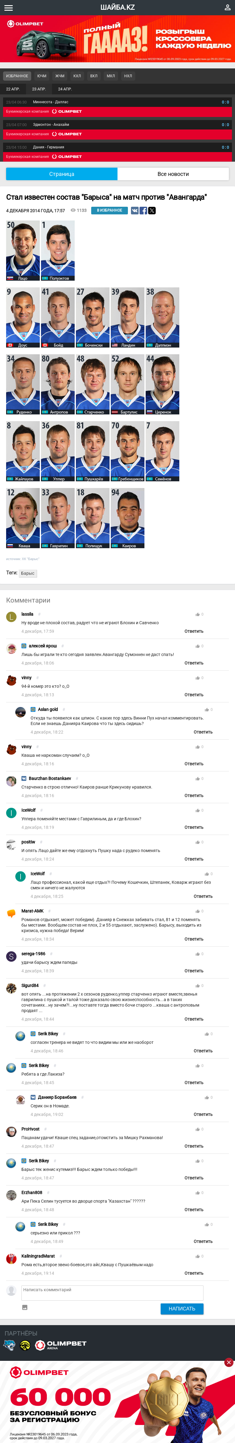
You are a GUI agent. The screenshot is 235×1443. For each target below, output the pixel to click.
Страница (61, 174)
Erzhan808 (31, 1192)
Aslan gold (48, 709)
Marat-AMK (32, 911)
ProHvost (30, 1129)
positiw (28, 842)
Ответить (194, 631)
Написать (182, 1308)
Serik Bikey (48, 1034)
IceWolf (28, 810)
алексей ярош (43, 646)
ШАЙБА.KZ (117, 7)
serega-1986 (33, 954)
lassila (27, 614)
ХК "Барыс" (30, 559)
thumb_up (198, 614)
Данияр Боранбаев (57, 1097)
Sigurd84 (30, 985)
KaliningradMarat (38, 1256)
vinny (26, 677)
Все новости (173, 174)
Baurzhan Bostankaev (50, 778)
